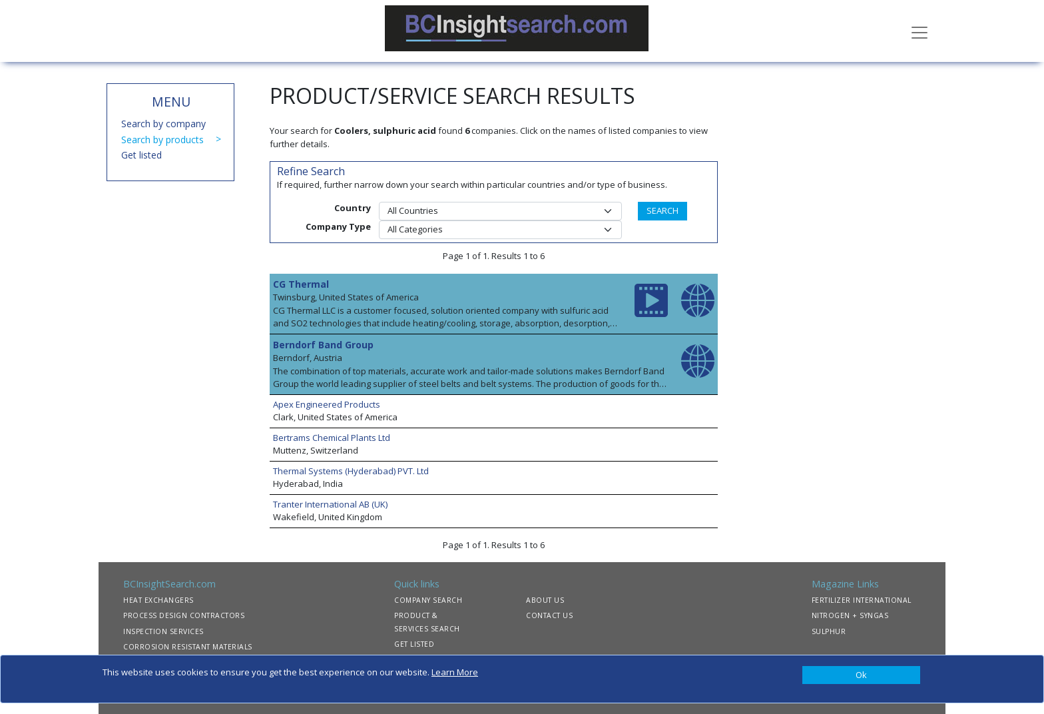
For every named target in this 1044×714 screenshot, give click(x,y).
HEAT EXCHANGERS (158, 600)
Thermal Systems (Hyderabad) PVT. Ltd (351, 471)
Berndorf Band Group (323, 344)
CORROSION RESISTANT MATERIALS (187, 646)
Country (352, 208)
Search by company (163, 123)
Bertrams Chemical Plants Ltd (331, 438)
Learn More (454, 672)
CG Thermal (301, 284)
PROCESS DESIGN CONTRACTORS (183, 615)
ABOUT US (545, 600)
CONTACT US (549, 615)
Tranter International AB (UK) (330, 504)
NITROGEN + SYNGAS (850, 615)
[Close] (861, 675)
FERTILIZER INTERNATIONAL (862, 600)
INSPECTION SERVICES (163, 631)
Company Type (338, 226)
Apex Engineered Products (326, 404)
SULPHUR (829, 631)
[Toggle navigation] (919, 31)
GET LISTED (414, 644)
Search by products (162, 139)
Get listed (141, 155)
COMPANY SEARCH (428, 600)
